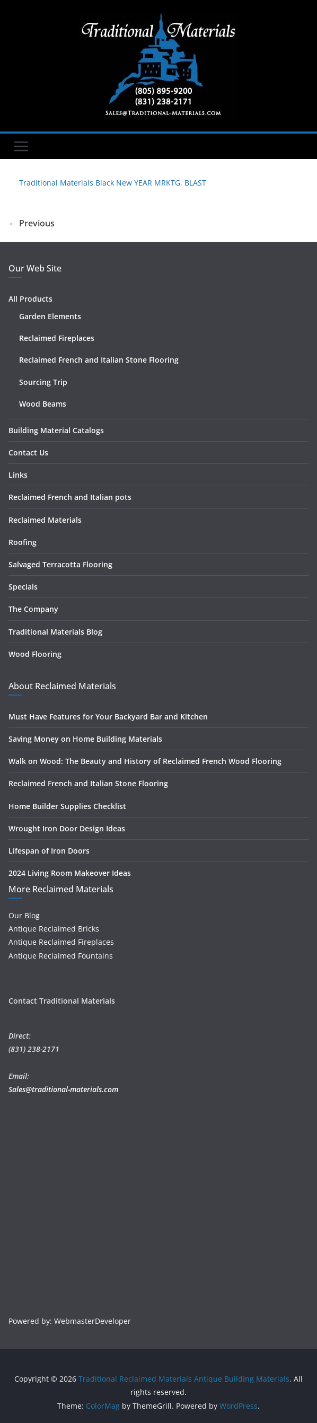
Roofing (22, 542)
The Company (33, 609)
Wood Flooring (34, 654)
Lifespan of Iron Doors (49, 851)
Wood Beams (42, 404)
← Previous (31, 223)
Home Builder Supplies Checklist (67, 806)
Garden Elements (50, 316)
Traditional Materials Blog (55, 632)
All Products (30, 299)
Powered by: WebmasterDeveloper (69, 1321)
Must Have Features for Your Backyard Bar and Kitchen (108, 716)
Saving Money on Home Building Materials (85, 739)
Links (18, 475)
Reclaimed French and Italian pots (69, 497)
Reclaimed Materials (45, 520)
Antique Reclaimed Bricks (53, 929)
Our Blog (24, 915)
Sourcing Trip (43, 382)
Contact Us (28, 452)
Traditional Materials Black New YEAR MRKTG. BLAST (112, 183)
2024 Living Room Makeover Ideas (69, 873)
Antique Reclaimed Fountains (60, 956)
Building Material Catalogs (56, 430)
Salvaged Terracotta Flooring (60, 564)
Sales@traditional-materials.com (63, 1089)
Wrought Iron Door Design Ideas (66, 828)
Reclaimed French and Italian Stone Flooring (99, 360)
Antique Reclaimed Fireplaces (61, 942)
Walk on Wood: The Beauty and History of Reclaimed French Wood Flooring (144, 761)
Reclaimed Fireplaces (56, 338)
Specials (23, 587)
